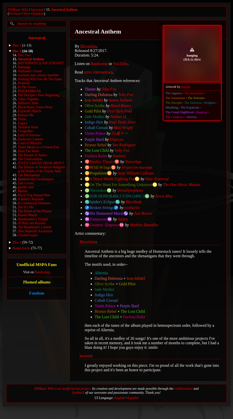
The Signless (174, 93)
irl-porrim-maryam (137, 167)
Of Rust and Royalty (32, 223)
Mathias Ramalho (144, 225)
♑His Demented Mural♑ (106, 213)
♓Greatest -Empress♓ (104, 225)
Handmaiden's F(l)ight (33, 219)
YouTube (120, 64)
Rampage (24, 67)
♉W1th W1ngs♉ (100, 167)
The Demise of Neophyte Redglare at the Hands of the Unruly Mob (41, 169)
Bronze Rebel (96, 145)
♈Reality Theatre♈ (102, 162)
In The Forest (27, 87)
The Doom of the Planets (35, 211)
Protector (24, 83)
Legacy (23, 123)
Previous (15, 14)
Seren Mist (163, 196)
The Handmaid (193, 93)
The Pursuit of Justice (32, 155)
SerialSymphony (130, 190)
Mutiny (23, 191)
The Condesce (175, 117)
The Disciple (174, 102)
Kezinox (119, 156)
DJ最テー (119, 133)
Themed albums (37, 282)
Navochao (133, 162)
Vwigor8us (25, 131)
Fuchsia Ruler (96, 156)
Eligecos (116, 139)
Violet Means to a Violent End (38, 147)
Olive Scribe (95, 106)
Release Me (26, 115)
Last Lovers (26, 183)
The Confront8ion (30, 159)
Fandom (36, 293)
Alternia (191, 117)
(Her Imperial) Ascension (35, 231)
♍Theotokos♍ (98, 190)
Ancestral (36, 10)
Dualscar (202, 112)
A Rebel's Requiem (31, 199)
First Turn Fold (119, 111)
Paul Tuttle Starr (122, 122)
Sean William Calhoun (136, 173)
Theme (90, 89)
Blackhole (134, 202)
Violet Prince (95, 133)
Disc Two (24, 55)
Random (38, 14)
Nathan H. (118, 116)
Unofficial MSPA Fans (36, 264)
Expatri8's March (29, 111)
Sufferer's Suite (28, 103)
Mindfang (172, 107)
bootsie (185, 86)
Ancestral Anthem (64, 10)
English (119, 398)
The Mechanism (29, 175)
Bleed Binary (121, 106)
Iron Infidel (94, 100)
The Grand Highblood (180, 112)
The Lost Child (97, 150)
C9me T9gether (28, 99)
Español (133, 398)
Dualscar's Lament (30, 139)
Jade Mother (95, 116)
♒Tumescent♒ (98, 219)
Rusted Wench (27, 215)
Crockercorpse (27, 235)
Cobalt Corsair (96, 128)
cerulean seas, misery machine (38, 75)
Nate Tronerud (157, 179)
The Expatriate (190, 107)
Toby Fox (109, 89)
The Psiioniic (196, 98)
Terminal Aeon (28, 127)
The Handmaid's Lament (34, 227)
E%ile (22, 119)
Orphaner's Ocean (30, 71)
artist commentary (98, 72)
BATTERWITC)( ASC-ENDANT (41, 63)
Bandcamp (42, 272)
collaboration (183, 388)
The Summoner (175, 98)
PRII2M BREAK (29, 91)
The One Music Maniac (182, 184)
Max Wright (123, 128)
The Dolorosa (193, 102)
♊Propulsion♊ (98, 173)
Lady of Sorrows (29, 135)
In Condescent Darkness (34, 203)
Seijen (123, 219)
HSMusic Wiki (18, 10)
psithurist (132, 208)
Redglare (210, 102)
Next (26, 14)
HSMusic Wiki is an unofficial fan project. (62, 388)
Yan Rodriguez (124, 145)
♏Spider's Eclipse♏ (102, 202)
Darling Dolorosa (99, 94)
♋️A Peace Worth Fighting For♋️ (112, 179)
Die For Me (25, 207)
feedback (78, 392)
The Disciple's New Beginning (38, 95)
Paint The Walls (28, 151)
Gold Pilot (93, 111)
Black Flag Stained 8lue (34, 195)
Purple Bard (94, 139)
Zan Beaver (143, 213)
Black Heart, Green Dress (35, 107)
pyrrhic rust (25, 187)
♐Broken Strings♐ (102, 208)
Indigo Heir (94, 122)
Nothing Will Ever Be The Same (40, 79)
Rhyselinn (88, 46)
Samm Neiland (120, 100)
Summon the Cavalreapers (35, 179)
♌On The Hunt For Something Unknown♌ (121, 184)
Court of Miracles (30, 143)
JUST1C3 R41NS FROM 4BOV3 (41, 163)
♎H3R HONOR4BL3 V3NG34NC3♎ (117, 196)
